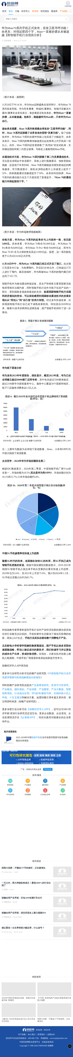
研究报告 (45, 11)
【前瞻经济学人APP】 (39, 709)
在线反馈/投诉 (48, 1042)
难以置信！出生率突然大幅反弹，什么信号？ (23, 928)
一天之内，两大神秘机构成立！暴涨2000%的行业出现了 (26, 884)
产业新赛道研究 (40, 685)
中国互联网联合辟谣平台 (29, 1042)
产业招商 (32, 689)
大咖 (17, 11)
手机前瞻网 (10, 4)
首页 (4, 11)
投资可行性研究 (59, 685)
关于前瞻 (22, 1034)
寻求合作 (48, 769)
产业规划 (64, 11)
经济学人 (25, 11)
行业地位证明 (21, 693)
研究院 (35, 11)
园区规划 (19, 689)
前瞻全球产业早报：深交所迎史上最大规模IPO (24, 913)
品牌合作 (51, 1034)
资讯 (11, 11)
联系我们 (41, 1034)
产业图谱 (44, 689)
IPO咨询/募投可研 (41, 693)
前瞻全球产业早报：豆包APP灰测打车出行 (22, 898)
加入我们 (31, 1034)
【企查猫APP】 (27, 717)
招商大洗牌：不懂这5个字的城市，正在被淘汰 (23, 868)
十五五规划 (15, 697)
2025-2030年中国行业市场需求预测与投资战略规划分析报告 (42, 739)
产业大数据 (57, 689)
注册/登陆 (68, 6)
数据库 (54, 11)
